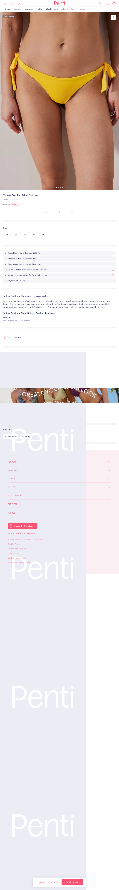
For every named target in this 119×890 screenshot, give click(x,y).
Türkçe (11, 513)
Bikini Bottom (52, 9)
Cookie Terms (14, 544)
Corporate (13, 479)
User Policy (13, 553)
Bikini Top (26, 436)
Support (12, 487)
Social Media (14, 495)
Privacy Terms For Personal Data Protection (27, 539)
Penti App (12, 504)
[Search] (11, 3)
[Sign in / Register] (107, 3)
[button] (56, 187)
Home (7, 9)
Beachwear (29, 9)
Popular (12, 462)
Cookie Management (17, 558)
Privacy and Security (17, 549)
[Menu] (5, 3)
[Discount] (18, 3)
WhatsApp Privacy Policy (19, 563)
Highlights (14, 470)
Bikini (40, 9)
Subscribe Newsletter (24, 526)
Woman (17, 9)
